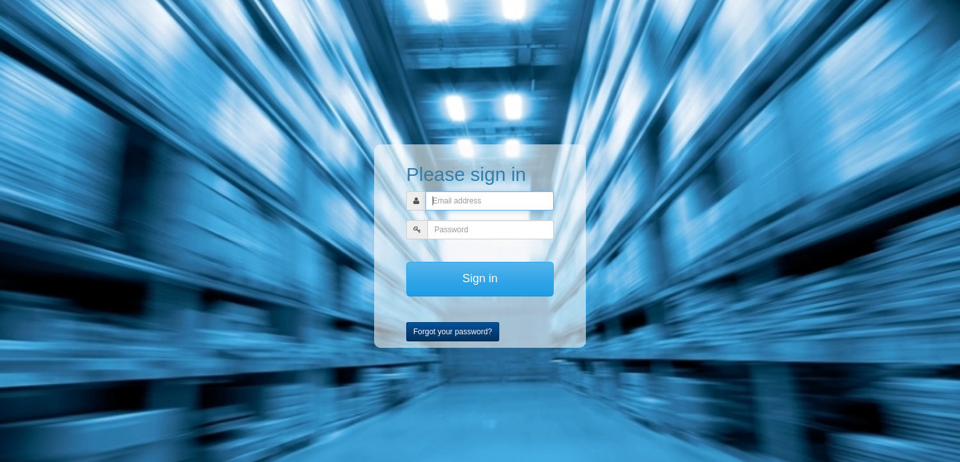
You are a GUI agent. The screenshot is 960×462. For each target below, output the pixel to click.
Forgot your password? (452, 331)
